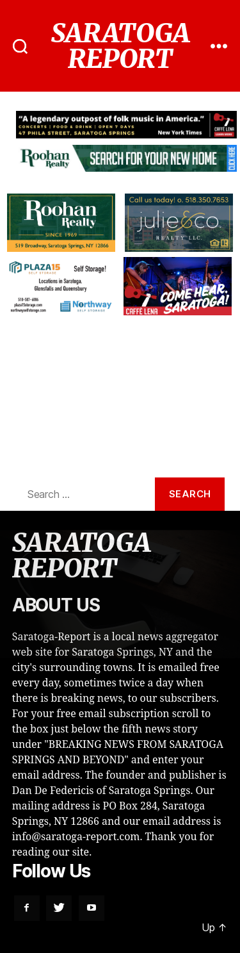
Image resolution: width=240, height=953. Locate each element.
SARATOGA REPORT (120, 46)
